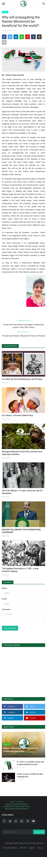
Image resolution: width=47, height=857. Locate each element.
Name (4, 588)
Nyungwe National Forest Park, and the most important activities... (22, 452)
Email (4, 599)
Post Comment (10, 628)
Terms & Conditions (10, 848)
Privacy (40, 848)
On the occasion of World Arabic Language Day (30, 775)
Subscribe (39, 832)
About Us (23, 848)
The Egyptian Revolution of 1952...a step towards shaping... (20, 569)
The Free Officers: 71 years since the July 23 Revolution (22, 491)
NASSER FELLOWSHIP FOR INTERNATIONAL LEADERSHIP (21, 531)
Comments (7, 582)
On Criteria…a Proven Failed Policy (17, 415)
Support (32, 848)
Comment (6, 609)
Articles (5, 12)
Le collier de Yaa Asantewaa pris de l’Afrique (22, 379)
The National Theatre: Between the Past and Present (23, 336)
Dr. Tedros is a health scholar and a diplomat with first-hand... (30, 763)
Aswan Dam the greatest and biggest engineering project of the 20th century (23, 325)
